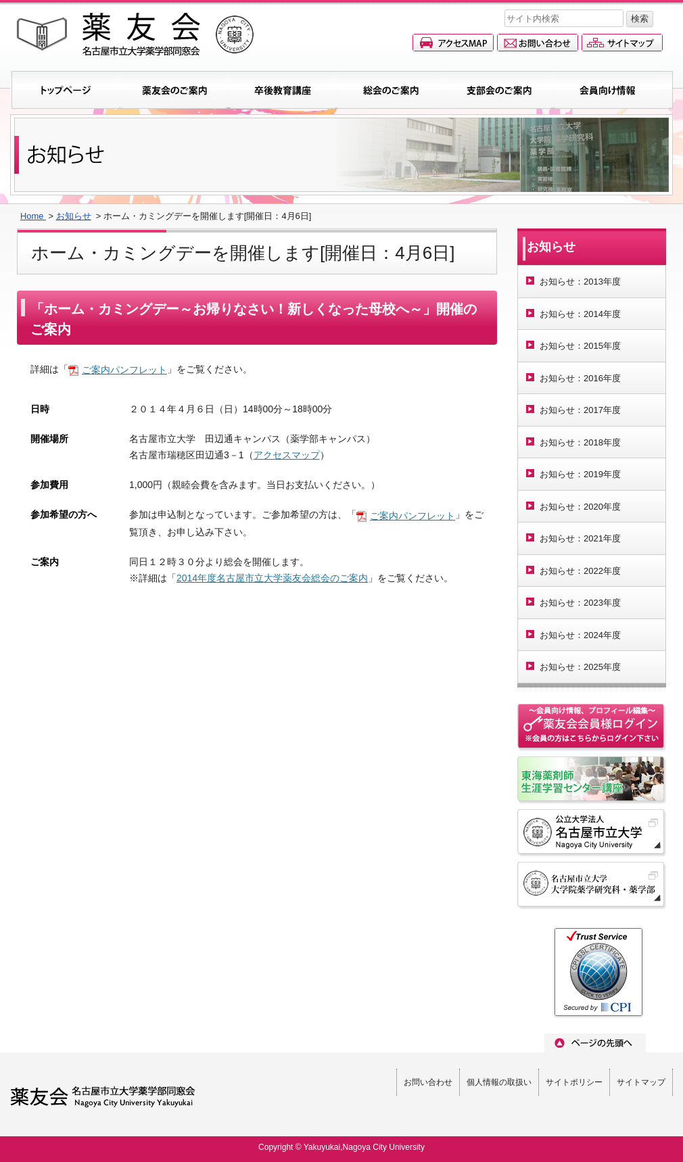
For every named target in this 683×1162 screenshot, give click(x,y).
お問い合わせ (537, 42)
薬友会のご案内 (174, 90)
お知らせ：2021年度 (580, 538)
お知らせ (73, 216)
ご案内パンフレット (124, 369)
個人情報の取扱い (499, 1082)
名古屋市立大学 (592, 833)
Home (33, 216)
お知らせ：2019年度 (580, 474)
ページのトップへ (595, 1043)
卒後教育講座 (283, 90)
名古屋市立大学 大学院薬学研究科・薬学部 (592, 886)
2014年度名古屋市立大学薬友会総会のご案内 (272, 578)
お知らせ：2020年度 (580, 507)
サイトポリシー (574, 1082)
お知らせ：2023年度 (580, 603)
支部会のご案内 (499, 90)
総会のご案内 (391, 90)
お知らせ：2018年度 (580, 442)
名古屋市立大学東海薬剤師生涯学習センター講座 (592, 780)
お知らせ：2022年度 (580, 571)
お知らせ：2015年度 (580, 346)
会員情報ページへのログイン (592, 728)
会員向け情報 (607, 90)
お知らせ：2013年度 (580, 281)
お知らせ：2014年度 (580, 314)
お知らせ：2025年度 (580, 667)
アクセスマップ (453, 42)
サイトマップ (622, 42)
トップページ (66, 90)
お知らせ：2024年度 (580, 635)
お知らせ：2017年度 (580, 410)
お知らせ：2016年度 (580, 378)
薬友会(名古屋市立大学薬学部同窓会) (135, 34)
